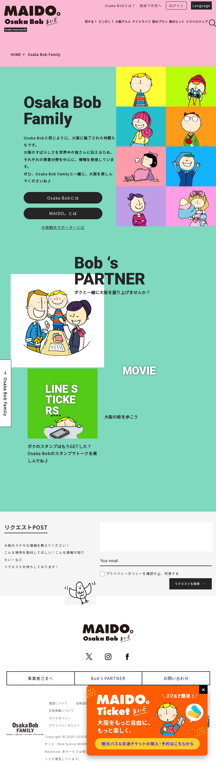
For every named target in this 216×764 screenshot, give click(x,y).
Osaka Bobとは (63, 198)
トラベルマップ (197, 21)
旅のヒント (176, 21)
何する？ (91, 21)
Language (201, 5)
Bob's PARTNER (108, 678)
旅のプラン (160, 21)
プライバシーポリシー (64, 725)
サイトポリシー (60, 718)
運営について (58, 703)
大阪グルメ (123, 21)
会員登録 (82, 703)
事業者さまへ (40, 678)
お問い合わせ (176, 678)
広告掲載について (61, 710)
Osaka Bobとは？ (120, 5)
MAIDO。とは (63, 213)
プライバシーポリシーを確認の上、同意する (142, 573)
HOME (16, 54)
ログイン (176, 5)
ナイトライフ (141, 21)
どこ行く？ (106, 21)
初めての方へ (151, 5)
